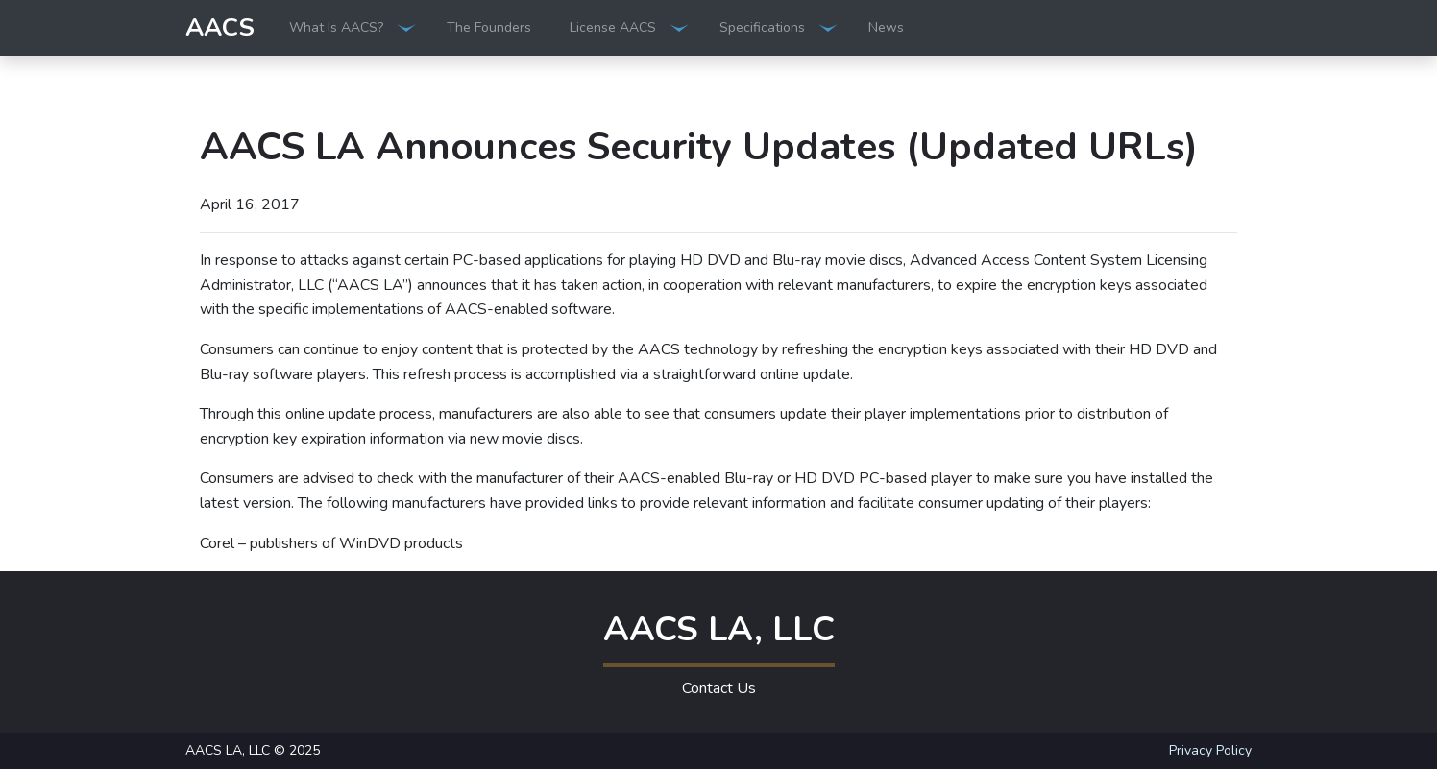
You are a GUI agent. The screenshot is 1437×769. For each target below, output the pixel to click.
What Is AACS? (336, 27)
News (886, 27)
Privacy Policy (1210, 750)
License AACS (613, 27)
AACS (220, 27)
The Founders (489, 27)
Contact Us (719, 688)
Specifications (762, 27)
